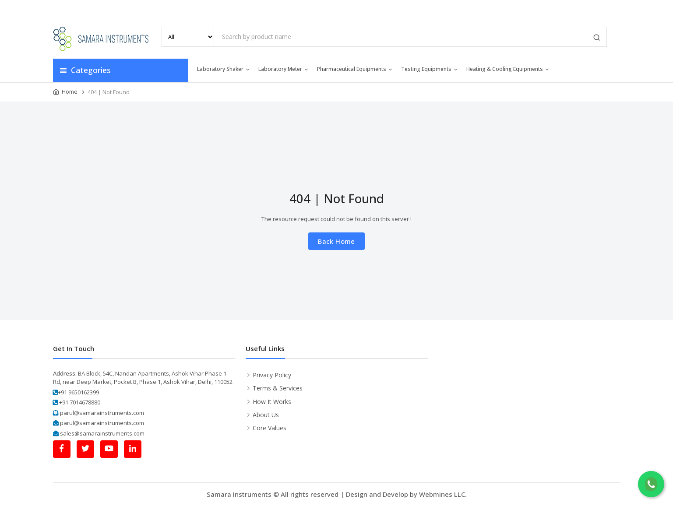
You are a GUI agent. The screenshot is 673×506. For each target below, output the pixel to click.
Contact (597, 8)
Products (506, 8)
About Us (468, 8)
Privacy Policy (272, 375)
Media (539, 8)
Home (434, 8)
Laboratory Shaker (223, 69)
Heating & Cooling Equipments (508, 69)
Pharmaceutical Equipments (355, 69)
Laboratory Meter (283, 69)
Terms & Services (278, 388)
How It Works (272, 401)
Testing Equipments (429, 69)
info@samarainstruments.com (105, 9)
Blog (568, 8)
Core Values (269, 428)
